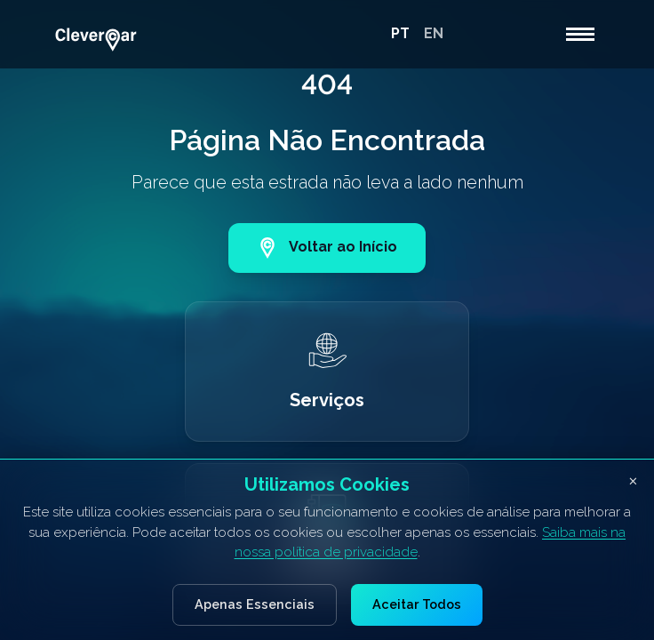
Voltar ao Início (327, 248)
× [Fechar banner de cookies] (633, 479)
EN (433, 33)
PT (400, 33)
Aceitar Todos (416, 604)
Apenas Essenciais (255, 604)
